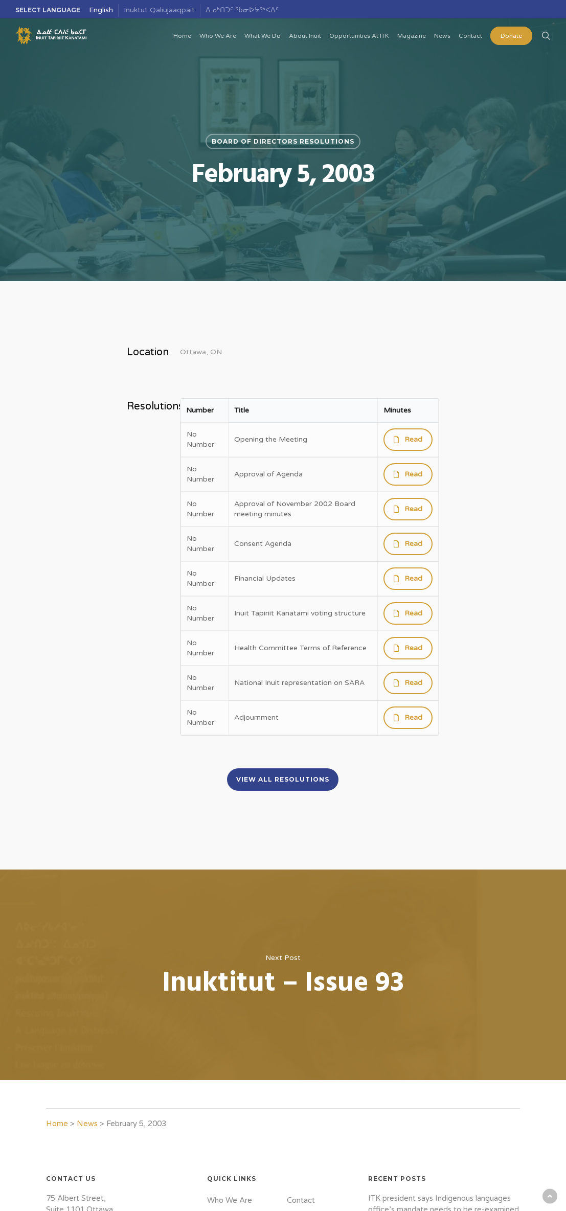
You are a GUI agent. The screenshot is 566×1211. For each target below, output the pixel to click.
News (87, 1123)
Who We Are (229, 1200)
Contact (301, 1200)
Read (413, 439)
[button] (282, 779)
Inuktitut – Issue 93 (283, 975)
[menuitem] (101, 10)
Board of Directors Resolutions (283, 141)
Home (57, 1123)
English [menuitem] (101, 10)
